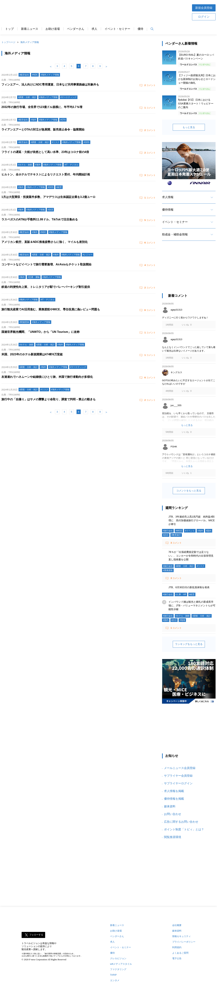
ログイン (204, 16)
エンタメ (114, 980)
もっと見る (189, 127)
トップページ (8, 42)
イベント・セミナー (117, 28)
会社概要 (176, 925)
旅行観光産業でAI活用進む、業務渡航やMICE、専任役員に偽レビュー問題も (50, 309)
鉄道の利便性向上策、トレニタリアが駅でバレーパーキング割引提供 (45, 286)
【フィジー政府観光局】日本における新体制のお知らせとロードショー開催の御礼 (197, 79)
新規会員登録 (203, 7)
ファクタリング (118, 969)
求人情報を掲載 (174, 791)
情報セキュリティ (181, 936)
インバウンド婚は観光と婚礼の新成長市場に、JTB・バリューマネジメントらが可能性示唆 (191, 605)
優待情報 (167, 209)
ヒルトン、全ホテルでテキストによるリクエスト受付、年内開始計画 (45, 174)
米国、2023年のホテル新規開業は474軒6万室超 (32, 354)
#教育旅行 (176, 535)
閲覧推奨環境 (172, 837)
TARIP (113, 974)
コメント (150, 85)
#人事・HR (181, 594)
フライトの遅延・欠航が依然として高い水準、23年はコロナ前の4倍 (45, 151)
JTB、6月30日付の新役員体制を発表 (189, 587)
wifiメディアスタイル (121, 964)
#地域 (182, 620)
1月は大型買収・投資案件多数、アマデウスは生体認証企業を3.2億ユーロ (48, 196)
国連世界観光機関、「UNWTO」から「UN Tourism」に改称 (40, 331)
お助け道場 (53, 28)
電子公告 (176, 958)
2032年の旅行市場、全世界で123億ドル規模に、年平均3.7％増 (41, 107)
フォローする (36, 934)
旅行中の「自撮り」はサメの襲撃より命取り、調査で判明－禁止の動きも (48, 399)
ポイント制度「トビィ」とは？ (184, 829)
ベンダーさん (75, 28)
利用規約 (176, 947)
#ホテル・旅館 (183, 616)
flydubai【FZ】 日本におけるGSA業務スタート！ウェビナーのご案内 (195, 103)
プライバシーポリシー (183, 941)
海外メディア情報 (29, 42)
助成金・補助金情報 (175, 234)
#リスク (200, 566)
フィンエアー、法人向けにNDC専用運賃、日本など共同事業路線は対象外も (50, 84)
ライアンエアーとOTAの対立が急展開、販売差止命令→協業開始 (42, 129)
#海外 (200, 530)
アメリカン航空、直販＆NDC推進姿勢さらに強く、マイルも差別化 (44, 241)
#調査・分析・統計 (185, 566)
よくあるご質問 (180, 953)
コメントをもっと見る (188, 490)
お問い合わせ (172, 814)
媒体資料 (169, 806)
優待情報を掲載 (174, 798)
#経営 (192, 594)
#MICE (179, 530)
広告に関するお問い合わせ (181, 821)
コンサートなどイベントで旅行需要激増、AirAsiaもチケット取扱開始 (46, 264)
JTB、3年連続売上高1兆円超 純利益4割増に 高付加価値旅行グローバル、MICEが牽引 (191, 520)
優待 (140, 28)
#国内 (208, 530)
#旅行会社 (168, 530)
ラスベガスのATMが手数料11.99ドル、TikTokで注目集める (39, 219)
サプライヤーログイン (178, 783)
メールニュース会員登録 (179, 768)
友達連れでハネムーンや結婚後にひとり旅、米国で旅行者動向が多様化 (47, 376)
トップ (9, 28)
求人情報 (167, 197)
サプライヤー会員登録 (178, 775)
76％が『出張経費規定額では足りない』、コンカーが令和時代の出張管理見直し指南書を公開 (190, 556)
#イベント (190, 530)
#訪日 (165, 535)
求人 (94, 28)
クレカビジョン (118, 958)
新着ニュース (29, 28)
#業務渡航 (168, 570)
